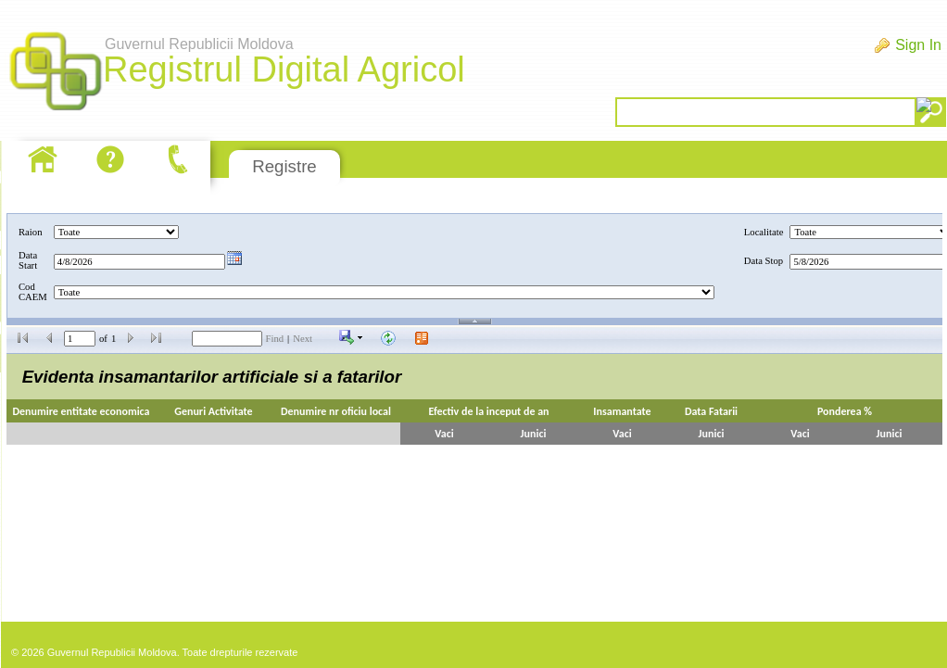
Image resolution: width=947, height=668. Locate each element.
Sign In (918, 45)
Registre (284, 166)
